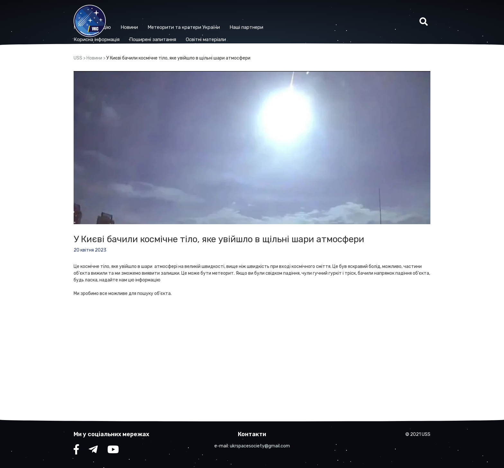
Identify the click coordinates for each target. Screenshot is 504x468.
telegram (93, 451)
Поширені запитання (194, 27)
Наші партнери (288, 15)
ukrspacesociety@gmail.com (260, 446)
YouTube (113, 451)
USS (78, 58)
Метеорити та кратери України (225, 15)
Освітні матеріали (248, 27)
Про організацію (134, 15)
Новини (171, 15)
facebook (76, 451)
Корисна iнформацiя (138, 27)
